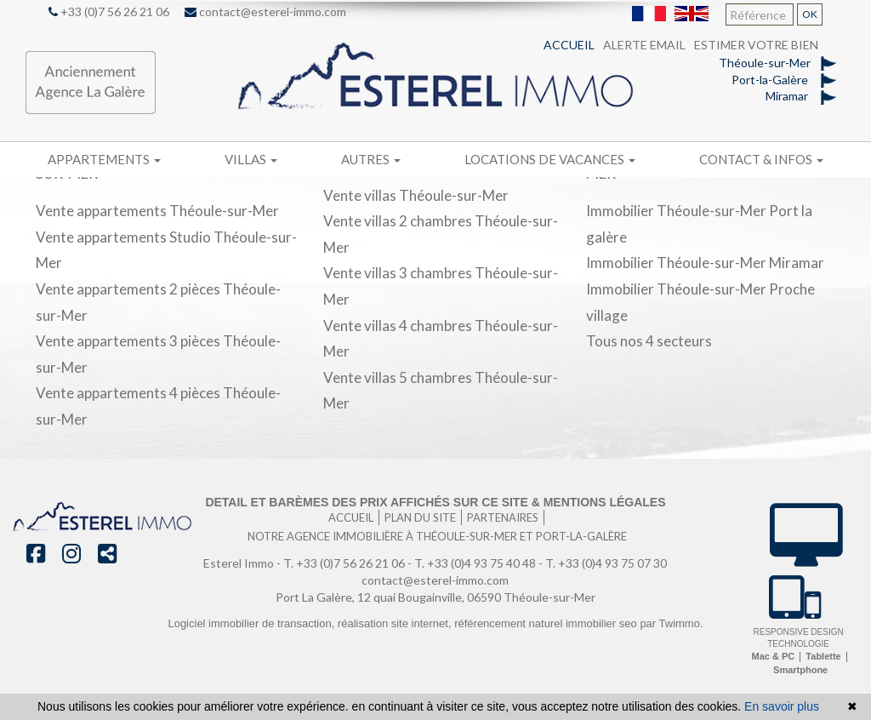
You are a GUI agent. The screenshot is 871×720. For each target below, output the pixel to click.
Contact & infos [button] (761, 159)
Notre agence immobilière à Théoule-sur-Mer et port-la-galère (437, 536)
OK (809, 14)
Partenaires (502, 517)
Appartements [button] (104, 159)
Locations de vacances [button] (549, 159)
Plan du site (420, 517)
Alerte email (644, 44)
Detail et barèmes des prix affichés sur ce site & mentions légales (435, 502)
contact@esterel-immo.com (265, 11)
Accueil (569, 44)
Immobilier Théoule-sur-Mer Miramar (705, 262)
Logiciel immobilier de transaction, (252, 623)
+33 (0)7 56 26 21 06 (108, 11)
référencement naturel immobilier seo (547, 623)
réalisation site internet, (396, 623)
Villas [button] (251, 159)
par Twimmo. (671, 623)
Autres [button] (371, 159)
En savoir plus (781, 706)
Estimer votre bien (756, 44)
